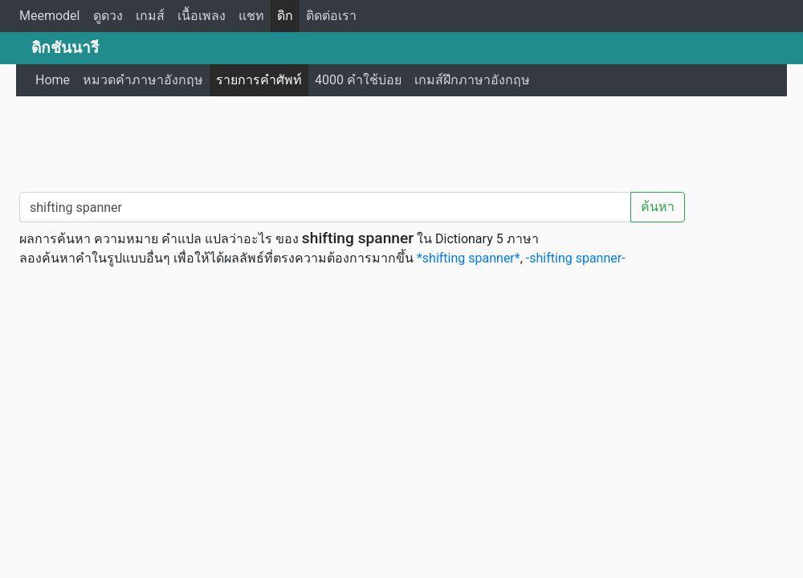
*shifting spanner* (468, 258)
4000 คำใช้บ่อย (358, 80)
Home (52, 80)
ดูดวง (108, 15)
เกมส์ (150, 15)
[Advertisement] (401, 140)
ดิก (285, 15)
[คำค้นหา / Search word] (325, 207)
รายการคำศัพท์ (259, 80)
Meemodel (49, 15)
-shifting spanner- (576, 258)
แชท (251, 15)
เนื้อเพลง (201, 15)
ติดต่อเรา (331, 15)
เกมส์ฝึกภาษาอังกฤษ (472, 80)
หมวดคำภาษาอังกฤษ (143, 80)
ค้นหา (658, 206)
